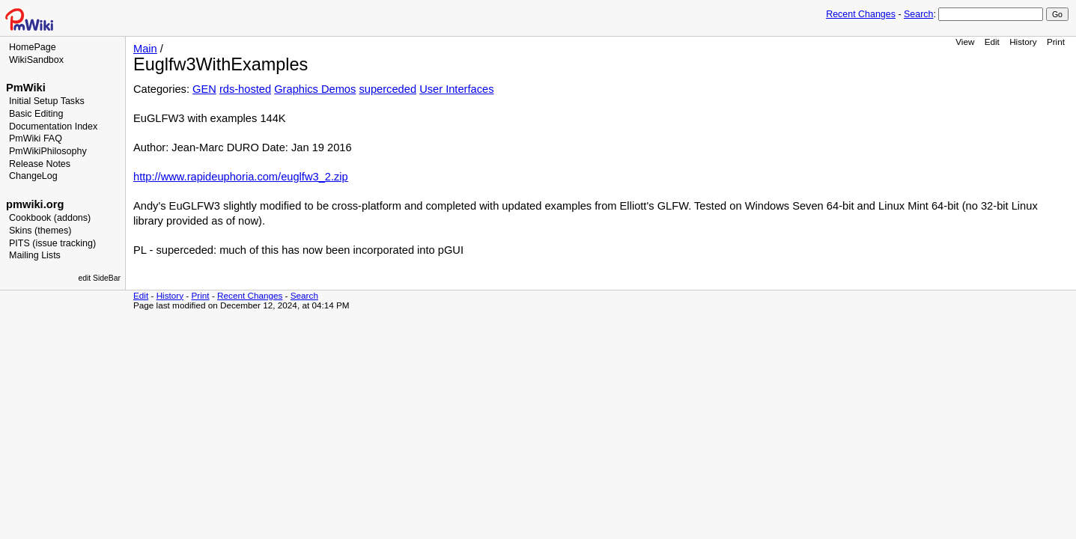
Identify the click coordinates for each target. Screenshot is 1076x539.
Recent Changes (861, 14)
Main (145, 49)
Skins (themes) (40, 230)
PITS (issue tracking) (52, 243)
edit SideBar (99, 278)
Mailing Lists (35, 255)
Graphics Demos (315, 89)
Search (918, 14)
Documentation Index (53, 126)
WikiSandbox (36, 60)
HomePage (32, 47)
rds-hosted (245, 89)
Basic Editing (36, 114)
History (1022, 41)
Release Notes (39, 164)
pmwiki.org (35, 204)
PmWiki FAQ (35, 138)
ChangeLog (33, 176)
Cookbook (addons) (50, 218)
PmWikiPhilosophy (48, 151)
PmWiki (26, 88)
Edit (992, 41)
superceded (387, 89)
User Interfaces (456, 89)
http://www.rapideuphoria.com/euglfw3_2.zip (240, 177)
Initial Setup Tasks (47, 101)
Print (1056, 41)
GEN (204, 89)
